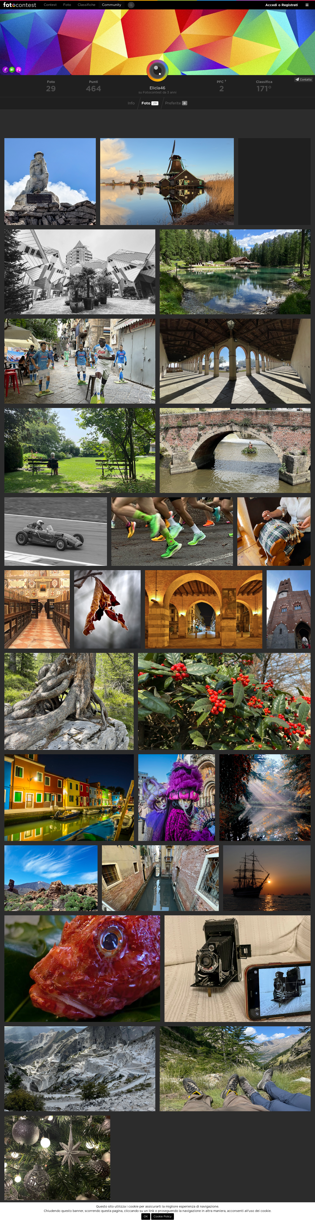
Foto (67, 5)
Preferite (176, 103)
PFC (221, 82)
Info (131, 103)
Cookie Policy (163, 1216)
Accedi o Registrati (281, 5)
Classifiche (86, 5)
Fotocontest (19, 4)
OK (146, 1216)
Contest (50, 5)
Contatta (304, 79)
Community (111, 5)
